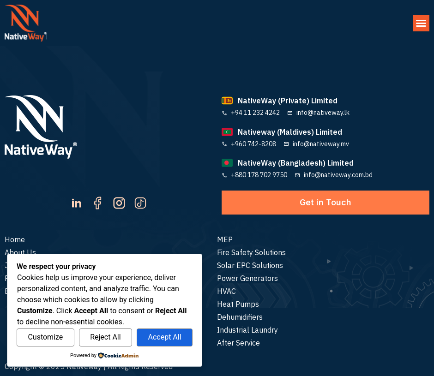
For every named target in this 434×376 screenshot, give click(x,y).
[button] (421, 23)
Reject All (105, 337)
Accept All (164, 337)
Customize (45, 337)
